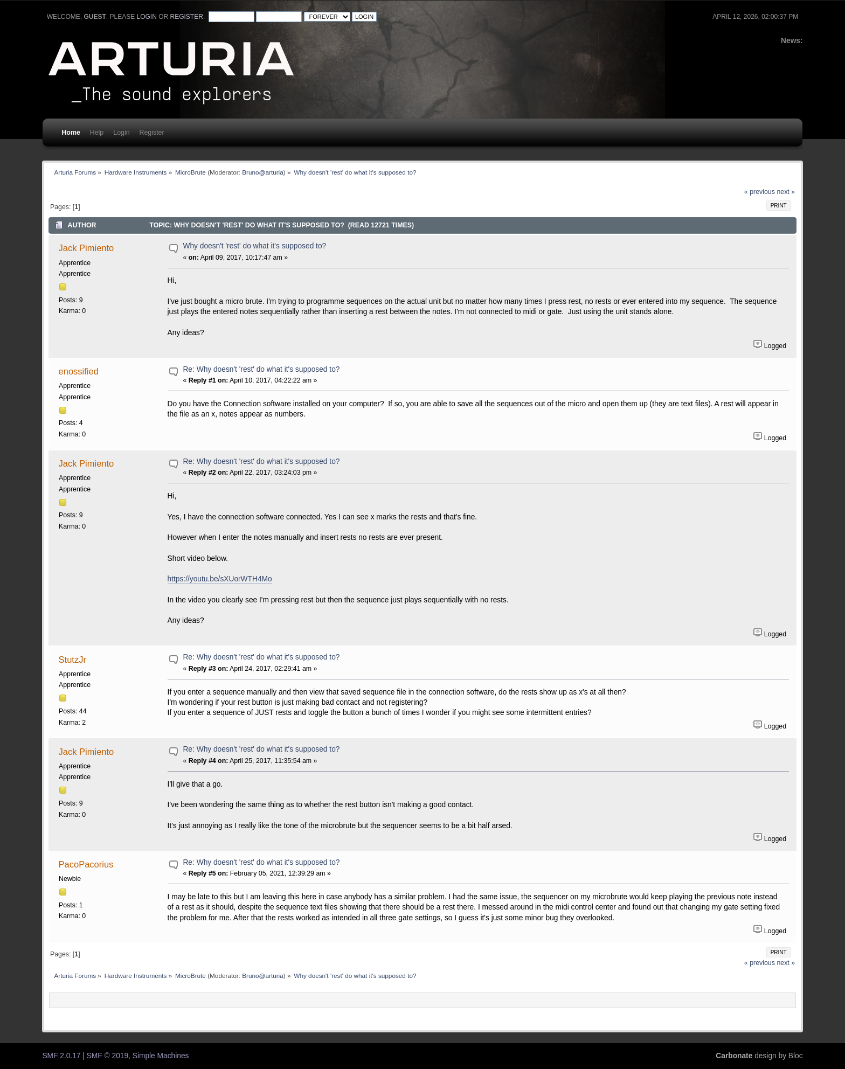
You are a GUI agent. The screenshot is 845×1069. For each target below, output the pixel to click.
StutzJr (72, 659)
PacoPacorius (86, 864)
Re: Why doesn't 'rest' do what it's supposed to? (261, 369)
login (147, 16)
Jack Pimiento (86, 248)
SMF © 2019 (107, 1056)
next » (786, 192)
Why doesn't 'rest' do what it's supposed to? (254, 246)
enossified (79, 371)
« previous (759, 192)
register (186, 16)
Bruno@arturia (262, 172)
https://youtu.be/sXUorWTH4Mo (220, 579)
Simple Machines (161, 1056)
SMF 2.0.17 (61, 1056)
